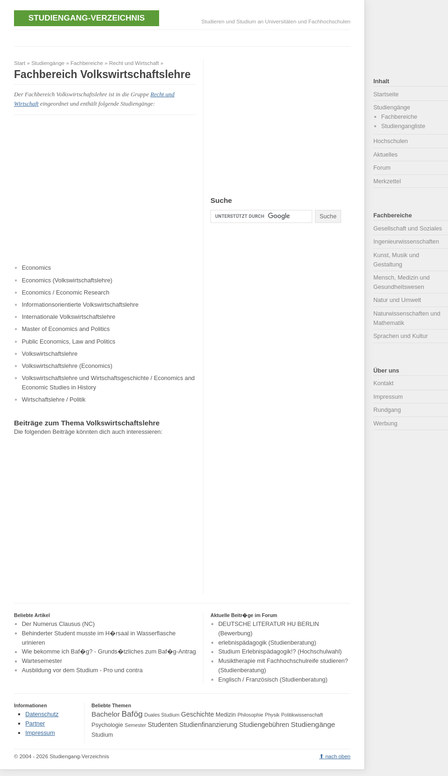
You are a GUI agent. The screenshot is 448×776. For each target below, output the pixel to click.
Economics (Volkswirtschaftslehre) (67, 280)
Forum (382, 167)
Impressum (388, 396)
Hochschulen (390, 140)
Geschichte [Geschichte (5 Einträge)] (197, 714)
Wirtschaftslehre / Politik (54, 399)
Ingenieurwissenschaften (406, 241)
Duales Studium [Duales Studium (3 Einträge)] (161, 715)
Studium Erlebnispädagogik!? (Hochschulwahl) (280, 651)
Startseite (386, 94)
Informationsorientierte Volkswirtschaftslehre (80, 304)
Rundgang (387, 409)
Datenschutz (41, 714)
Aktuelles (385, 154)
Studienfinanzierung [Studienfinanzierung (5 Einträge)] (208, 724)
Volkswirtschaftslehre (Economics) (67, 365)
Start (19, 63)
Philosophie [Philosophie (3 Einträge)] (250, 715)
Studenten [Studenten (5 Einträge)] (162, 724)
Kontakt (383, 383)
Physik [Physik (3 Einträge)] (272, 715)
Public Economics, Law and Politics (69, 341)
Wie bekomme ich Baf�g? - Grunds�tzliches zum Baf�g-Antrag (109, 651)
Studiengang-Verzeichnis (86, 17)
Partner (35, 723)
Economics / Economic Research (66, 292)
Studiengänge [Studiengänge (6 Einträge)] (313, 724)
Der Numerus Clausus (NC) (58, 623)
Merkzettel (387, 181)
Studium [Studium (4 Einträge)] (102, 735)
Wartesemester (42, 661)
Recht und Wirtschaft (134, 63)
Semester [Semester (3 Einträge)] (135, 725)
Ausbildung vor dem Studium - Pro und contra (82, 670)
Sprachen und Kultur (400, 335)
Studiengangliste (403, 125)
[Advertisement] (184, 37)
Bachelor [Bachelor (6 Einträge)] (105, 714)
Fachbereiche (86, 63)
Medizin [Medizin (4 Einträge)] (226, 714)
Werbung (385, 423)
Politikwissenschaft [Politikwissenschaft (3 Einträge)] (302, 715)
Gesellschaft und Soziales (407, 228)
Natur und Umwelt (397, 299)
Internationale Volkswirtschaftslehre (69, 316)
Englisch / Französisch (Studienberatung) (273, 679)
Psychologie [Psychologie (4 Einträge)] (107, 725)
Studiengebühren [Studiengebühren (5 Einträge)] (264, 724)
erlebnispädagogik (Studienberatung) (267, 642)
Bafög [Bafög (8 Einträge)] (131, 714)
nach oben (337, 756)
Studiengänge (47, 63)
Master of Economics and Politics (66, 328)
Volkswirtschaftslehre (49, 353)
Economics (36, 267)
